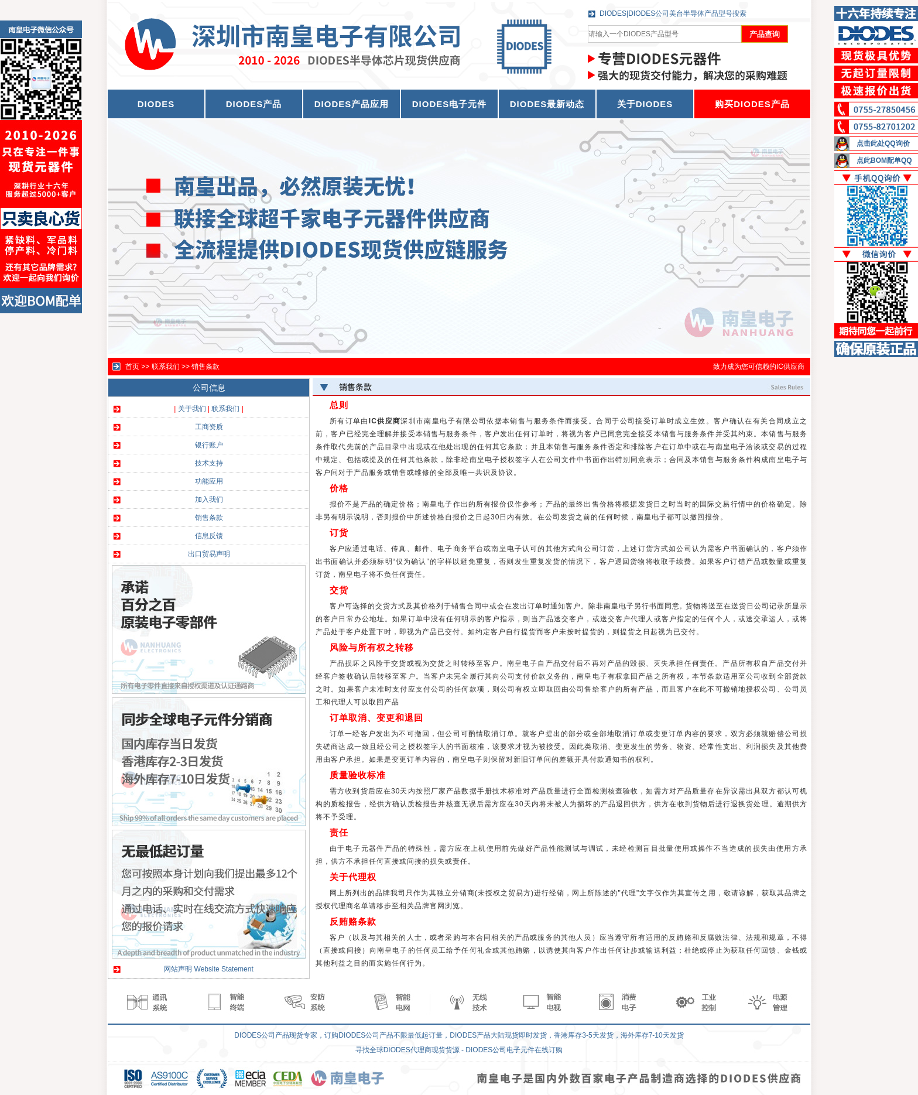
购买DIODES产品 (752, 104)
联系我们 (166, 366)
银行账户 (209, 445)
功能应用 (209, 481)
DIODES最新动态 (547, 104)
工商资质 (209, 427)
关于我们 (192, 409)
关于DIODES (645, 104)
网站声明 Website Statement (209, 969)
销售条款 (205, 366)
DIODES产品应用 (351, 104)
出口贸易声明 (209, 554)
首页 (132, 366)
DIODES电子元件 (449, 104)
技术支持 (209, 463)
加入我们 (209, 499)
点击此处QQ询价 (883, 143)
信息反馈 (209, 536)
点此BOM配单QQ (884, 160)
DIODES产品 (254, 104)
